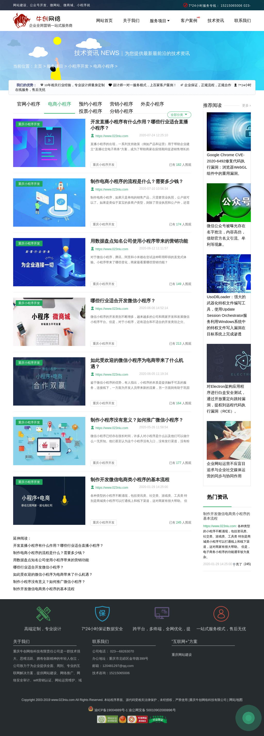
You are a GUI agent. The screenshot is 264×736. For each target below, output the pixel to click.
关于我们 (131, 20)
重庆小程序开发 (103, 165)
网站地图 (236, 688)
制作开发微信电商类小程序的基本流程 (129, 479)
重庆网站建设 (182, 638)
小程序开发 (78, 66)
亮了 (239, 564)
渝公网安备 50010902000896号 (152, 698)
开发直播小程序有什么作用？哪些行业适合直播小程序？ (58, 545)
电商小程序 (103, 66)
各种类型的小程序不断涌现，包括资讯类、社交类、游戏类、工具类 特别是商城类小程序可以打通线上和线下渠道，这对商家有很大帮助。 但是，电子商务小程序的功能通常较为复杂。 (226, 541)
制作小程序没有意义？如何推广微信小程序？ (136, 420)
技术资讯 (216, 20)
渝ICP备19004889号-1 (111, 698)
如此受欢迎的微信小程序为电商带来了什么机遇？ (53, 574)
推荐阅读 (212, 105)
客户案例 (189, 20)
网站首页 (104, 20)
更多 (245, 105)
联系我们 (242, 20)
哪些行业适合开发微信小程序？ (122, 300)
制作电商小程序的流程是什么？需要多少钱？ (136, 181)
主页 (38, 66)
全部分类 (179, 114)
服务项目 (160, 21)
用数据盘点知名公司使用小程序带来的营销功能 (139, 241)
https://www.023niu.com (109, 135)
